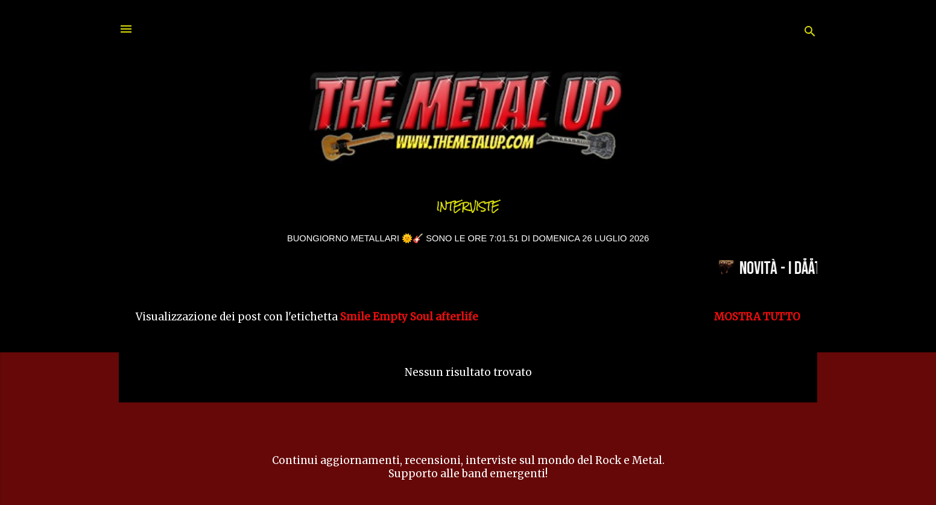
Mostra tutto (757, 316)
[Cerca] (810, 32)
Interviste (468, 207)
